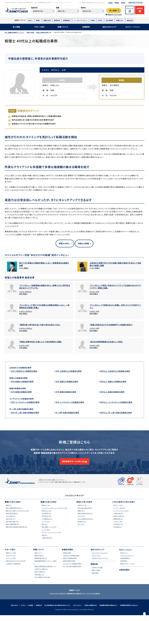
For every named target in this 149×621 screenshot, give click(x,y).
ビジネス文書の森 (102, 597)
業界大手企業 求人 (119, 519)
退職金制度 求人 (118, 522)
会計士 (30, 20)
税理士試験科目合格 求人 (85, 517)
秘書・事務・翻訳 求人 (12, 525)
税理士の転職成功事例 (20, 378)
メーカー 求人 (45, 525)
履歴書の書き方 (38, 559)
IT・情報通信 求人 (47, 522)
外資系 (92, 20)
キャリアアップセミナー (127, 559)
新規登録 (140, 8)
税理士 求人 (80, 514)
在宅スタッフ (59, 597)
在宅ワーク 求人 (118, 509)
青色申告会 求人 (46, 519)
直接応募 (130, 20)
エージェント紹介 (11, 561)
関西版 (117, 2)
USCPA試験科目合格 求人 (85, 522)
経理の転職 (95, 576)
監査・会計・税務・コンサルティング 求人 (18, 514)
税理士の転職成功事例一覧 (48, 32)
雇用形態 (34, 8)
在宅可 (100, 20)
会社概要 (28, 608)
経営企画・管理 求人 (12, 517)
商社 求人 (44, 527)
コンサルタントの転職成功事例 (24, 399)
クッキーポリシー (79, 608)
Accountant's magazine (100, 556)
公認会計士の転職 (97, 571)
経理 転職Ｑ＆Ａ (38, 578)
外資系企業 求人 (118, 517)
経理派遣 (57, 20)
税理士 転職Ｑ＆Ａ (39, 575)
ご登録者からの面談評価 (13, 567)
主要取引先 (36, 608)
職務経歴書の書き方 (40, 561)
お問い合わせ (11, 608)
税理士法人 (120, 20)
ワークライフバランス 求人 (121, 514)
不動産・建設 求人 (47, 541)
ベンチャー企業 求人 (119, 511)
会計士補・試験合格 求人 (85, 511)
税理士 (38, 20)
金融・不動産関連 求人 (12, 527)
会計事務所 (109, 20)
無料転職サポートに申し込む (73, 463)
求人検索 (113, 11)
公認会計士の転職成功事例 (22, 367)
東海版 (123, 2)
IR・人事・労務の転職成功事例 (23, 409)
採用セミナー (123, 556)
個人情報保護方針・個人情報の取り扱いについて (57, 608)
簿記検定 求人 (81, 525)
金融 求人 (44, 538)
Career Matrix (96, 559)
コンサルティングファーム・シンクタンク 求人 (56, 511)
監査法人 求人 (46, 509)
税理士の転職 (33, 32)
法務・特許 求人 (10, 522)
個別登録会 (123, 564)
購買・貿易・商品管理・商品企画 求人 (17, 530)
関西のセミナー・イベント (128, 567)
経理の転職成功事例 (19, 388)
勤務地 (83, 8)
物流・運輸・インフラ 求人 (49, 530)
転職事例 (86, 27)
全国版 (110, 2)
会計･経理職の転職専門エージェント (15, 32)
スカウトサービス (10, 559)
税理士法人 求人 (46, 514)
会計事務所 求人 (46, 517)
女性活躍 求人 (117, 530)
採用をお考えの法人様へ (136, 2)
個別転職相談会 (124, 561)
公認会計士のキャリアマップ (100, 561)
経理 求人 (8, 509)
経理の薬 (79, 597)
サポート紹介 (39, 27)
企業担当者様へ (125, 573)
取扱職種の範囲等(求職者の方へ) (113, 608)
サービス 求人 (45, 533)
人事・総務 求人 (10, 519)
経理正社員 (47, 20)
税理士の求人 (63, 243)
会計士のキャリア (109, 27)
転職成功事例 (67, 556)
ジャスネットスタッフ (47, 597)
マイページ (129, 8)
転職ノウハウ (63, 27)
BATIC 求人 (80, 527)
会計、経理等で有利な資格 (42, 580)
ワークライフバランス (80, 20)
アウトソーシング (90, 597)
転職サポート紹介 (11, 556)
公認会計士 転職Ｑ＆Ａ (41, 572)
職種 (57, 8)
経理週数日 (66, 20)
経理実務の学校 (70, 597)
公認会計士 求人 (82, 509)
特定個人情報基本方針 (93, 608)
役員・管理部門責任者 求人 (14, 511)
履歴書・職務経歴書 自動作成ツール (45, 570)
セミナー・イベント (132, 27)
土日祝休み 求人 (118, 527)
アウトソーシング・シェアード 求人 (52, 536)
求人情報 (16, 27)
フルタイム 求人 (117, 525)
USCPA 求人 (80, 519)
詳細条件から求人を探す (114, 14)
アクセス (20, 608)
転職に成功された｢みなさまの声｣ (16, 564)
